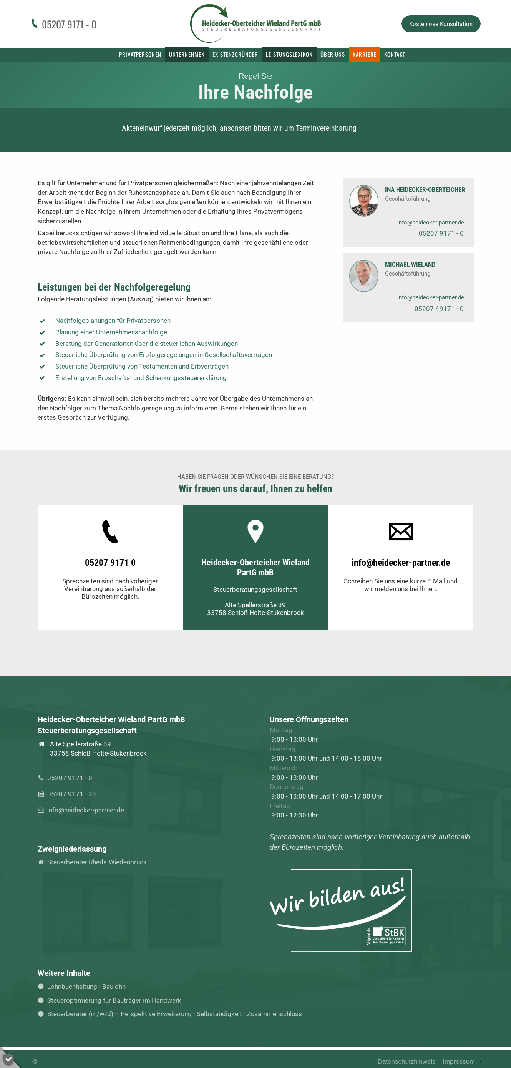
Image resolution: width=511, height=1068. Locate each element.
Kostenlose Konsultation (441, 24)
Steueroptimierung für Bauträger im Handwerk (112, 1000)
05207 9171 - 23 (69, 794)
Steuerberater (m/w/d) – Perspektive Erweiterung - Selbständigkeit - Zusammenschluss (172, 1014)
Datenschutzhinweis (407, 1061)
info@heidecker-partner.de (430, 222)
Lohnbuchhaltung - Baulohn (84, 986)
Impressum (459, 1061)
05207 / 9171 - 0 (439, 308)
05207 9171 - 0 (441, 233)
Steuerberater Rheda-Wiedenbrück (94, 862)
